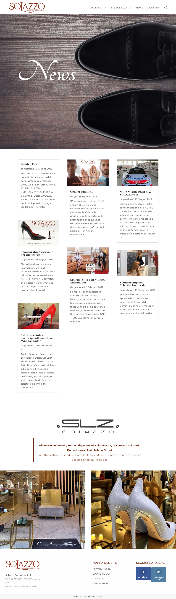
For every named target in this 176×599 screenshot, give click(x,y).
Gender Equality (81, 191)
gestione (29, 168)
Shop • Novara (133, 494)
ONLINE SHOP (100, 583)
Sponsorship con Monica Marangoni (87, 281)
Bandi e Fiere (30, 164)
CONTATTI (98, 578)
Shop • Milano (42, 496)
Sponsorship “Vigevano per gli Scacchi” (37, 253)
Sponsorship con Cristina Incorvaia (133, 284)
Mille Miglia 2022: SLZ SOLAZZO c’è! (135, 193)
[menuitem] (97, 7)
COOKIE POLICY (101, 573)
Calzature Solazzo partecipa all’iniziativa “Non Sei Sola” (37, 338)
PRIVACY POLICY (101, 569)
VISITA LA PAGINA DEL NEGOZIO (43, 530)
